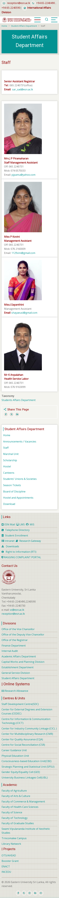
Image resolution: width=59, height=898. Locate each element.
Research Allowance (15, 691)
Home (4, 25)
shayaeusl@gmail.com (24, 312)
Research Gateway (30, 541)
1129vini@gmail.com (23, 253)
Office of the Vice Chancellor (18, 629)
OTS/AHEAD (9, 855)
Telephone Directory (17, 530)
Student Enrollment (16, 535)
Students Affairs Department (19, 400)
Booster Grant (10, 861)
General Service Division (16, 673)
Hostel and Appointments (18, 497)
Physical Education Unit (15, 756)
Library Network (11, 843)
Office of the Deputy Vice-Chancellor (23, 634)
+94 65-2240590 (11, 7)
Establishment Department (18, 667)
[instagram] (29, 893)
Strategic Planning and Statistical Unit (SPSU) (28, 766)
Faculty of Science (12, 812)
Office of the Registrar (15, 640)
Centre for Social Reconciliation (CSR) (23, 744)
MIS (32, 524)
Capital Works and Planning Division (23, 662)
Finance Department (14, 645)
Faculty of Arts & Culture (16, 796)
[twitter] (24, 893)
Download (9, 504)
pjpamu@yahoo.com (23, 174)
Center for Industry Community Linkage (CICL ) (29, 728)
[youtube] (41, 893)
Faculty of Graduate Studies (18, 823)
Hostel (7, 466)
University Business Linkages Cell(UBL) (25, 777)
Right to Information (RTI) (21, 551)
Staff (6, 447)
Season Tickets (12, 485)
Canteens (8, 472)
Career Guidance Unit (14, 750)
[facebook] (18, 893)
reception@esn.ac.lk (18, 3)
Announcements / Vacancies (19, 441)
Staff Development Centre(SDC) (20, 704)
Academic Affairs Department (19, 656)
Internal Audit (10, 651)
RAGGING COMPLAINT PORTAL (21, 557)
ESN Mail (9, 524)
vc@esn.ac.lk (17, 609)
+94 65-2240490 (45, 3)
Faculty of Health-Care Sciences (20, 807)
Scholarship (10, 460)
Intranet (9, 541)
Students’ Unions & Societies (20, 479)
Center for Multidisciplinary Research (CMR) (27, 734)
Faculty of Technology (15, 818)
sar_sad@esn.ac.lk (23, 89)
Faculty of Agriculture (14, 790)
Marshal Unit (11, 454)
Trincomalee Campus (14, 838)
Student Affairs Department (24, 25)
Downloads (12, 546)
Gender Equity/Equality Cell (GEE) (21, 772)
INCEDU (6, 872)
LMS (22, 524)
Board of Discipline (14, 491)
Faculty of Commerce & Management (23, 801)
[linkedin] (35, 893)
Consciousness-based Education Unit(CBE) (26, 761)
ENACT (6, 866)
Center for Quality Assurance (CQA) (22, 739)
